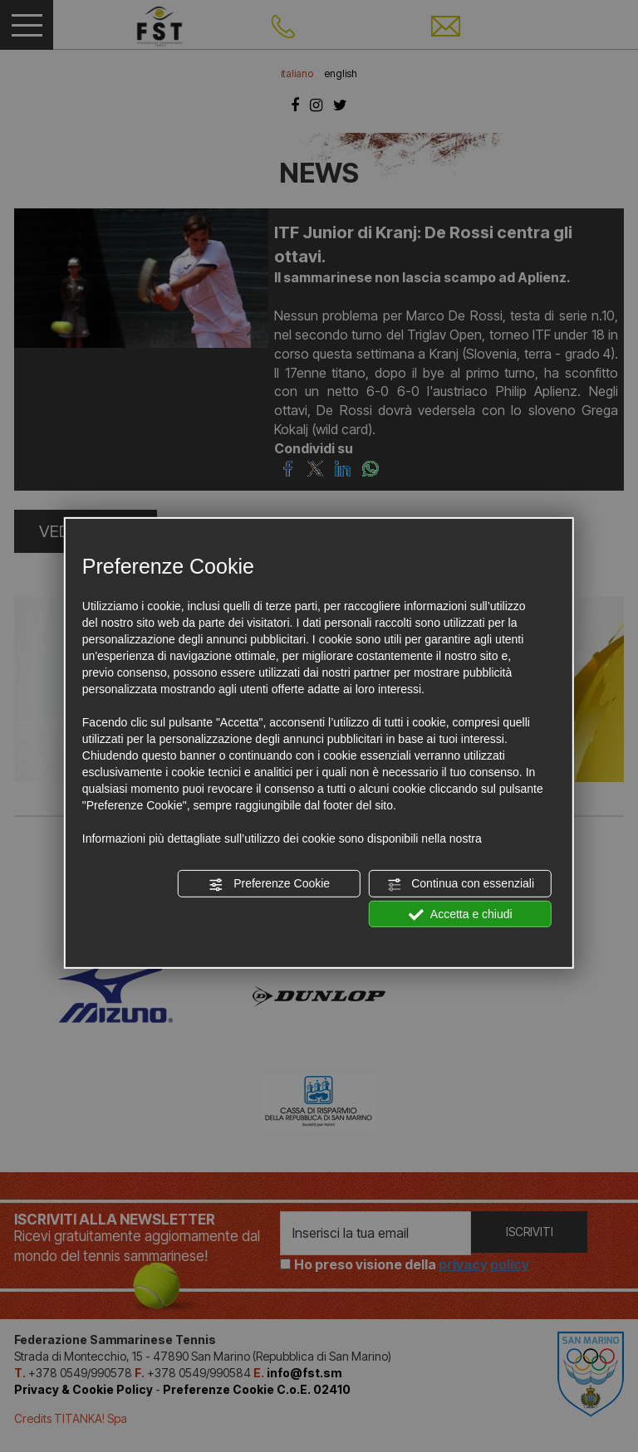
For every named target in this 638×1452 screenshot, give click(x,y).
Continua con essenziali (460, 884)
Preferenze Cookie (269, 884)
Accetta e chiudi (461, 914)
